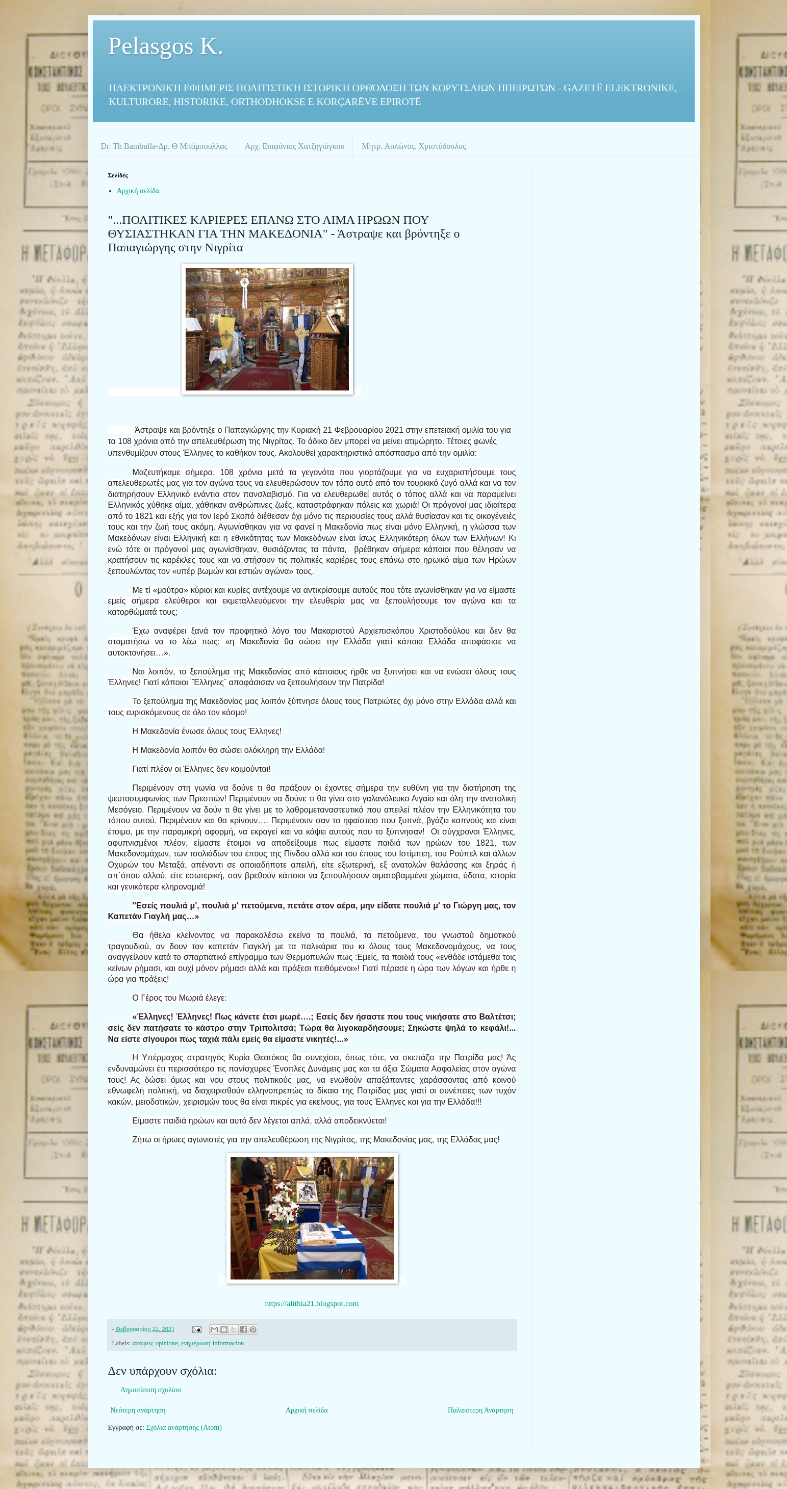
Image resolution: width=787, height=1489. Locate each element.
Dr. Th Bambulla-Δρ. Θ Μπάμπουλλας (164, 146)
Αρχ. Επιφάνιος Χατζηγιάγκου (294, 146)
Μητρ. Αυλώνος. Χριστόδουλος (414, 146)
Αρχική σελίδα (138, 191)
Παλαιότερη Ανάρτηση (480, 1410)
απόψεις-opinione (155, 1343)
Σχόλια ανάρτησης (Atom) (183, 1427)
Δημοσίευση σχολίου (151, 1390)
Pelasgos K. (166, 45)
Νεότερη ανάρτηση (138, 1410)
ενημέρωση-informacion (212, 1343)
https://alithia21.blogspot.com (312, 1303)
